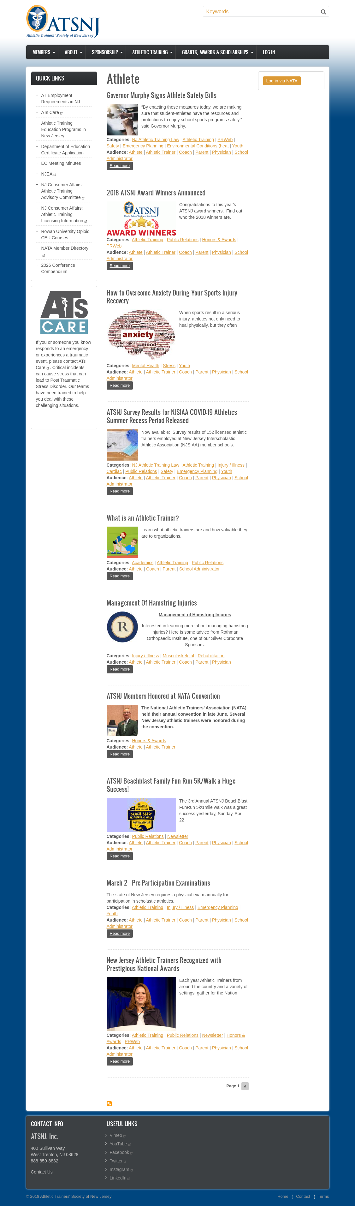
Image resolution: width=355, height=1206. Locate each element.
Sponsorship (105, 52)
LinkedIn (120, 1177)
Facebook (121, 1152)
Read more (121, 165)
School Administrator (199, 568)
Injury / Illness (231, 465)
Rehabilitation (211, 655)
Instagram (122, 1169)
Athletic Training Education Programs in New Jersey (63, 129)
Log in (269, 52)
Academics (142, 562)
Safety (113, 145)
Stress (169, 365)
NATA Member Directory (65, 251)
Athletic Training (150, 52)
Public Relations (182, 239)
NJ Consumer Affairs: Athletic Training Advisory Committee (63, 191)
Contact (303, 1196)
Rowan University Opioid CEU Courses (65, 234)
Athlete (136, 152)
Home (282, 1196)
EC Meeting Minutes (61, 163)
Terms (323, 1196)
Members (41, 52)
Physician (221, 152)
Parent (201, 152)
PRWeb (225, 139)
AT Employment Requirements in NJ (60, 98)
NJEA (49, 173)
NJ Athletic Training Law (155, 139)
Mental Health (145, 365)
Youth (237, 145)
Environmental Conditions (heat (197, 145)
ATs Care (52, 112)
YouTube (121, 1143)
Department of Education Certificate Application (65, 149)
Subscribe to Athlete (109, 1103)
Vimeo (118, 1135)
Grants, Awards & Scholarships (215, 52)
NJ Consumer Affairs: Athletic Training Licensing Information (64, 214)
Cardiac (114, 471)
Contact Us (42, 1171)
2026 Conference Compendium (58, 268)
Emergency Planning (143, 145)
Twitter (118, 1160)
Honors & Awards (219, 239)
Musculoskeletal (178, 655)
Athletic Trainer (160, 152)
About (71, 52)
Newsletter (177, 836)
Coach (185, 152)
